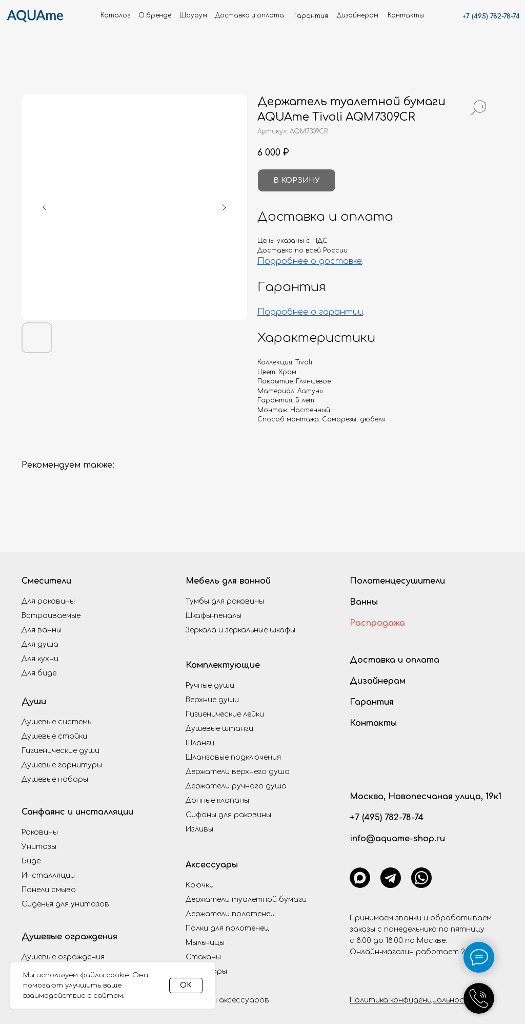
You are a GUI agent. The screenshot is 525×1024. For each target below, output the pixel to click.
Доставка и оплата (394, 660)
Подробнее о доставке (309, 261)
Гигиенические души (60, 751)
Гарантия (372, 702)
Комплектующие (223, 665)
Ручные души (210, 685)
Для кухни (40, 659)
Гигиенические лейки (225, 714)
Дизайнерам (378, 681)
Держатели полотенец (230, 914)
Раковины (40, 832)
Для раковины (48, 601)
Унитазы (39, 847)
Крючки (200, 885)
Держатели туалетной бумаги (246, 899)
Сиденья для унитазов (65, 904)
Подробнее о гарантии (310, 312)
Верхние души (212, 700)
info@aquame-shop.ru (397, 838)
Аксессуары (212, 865)
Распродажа (377, 623)
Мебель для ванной (228, 581)
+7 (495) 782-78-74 (491, 16)
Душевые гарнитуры (62, 765)
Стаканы (203, 957)
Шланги (200, 743)
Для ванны (42, 630)
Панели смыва (49, 890)
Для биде (39, 673)
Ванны (364, 602)
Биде (31, 861)
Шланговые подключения (233, 757)
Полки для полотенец (227, 928)
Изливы (199, 829)
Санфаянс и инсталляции (77, 812)
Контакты (373, 723)
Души (34, 701)
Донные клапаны (217, 800)
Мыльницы (205, 942)
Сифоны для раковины (228, 815)
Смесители (46, 581)
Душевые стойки (54, 736)
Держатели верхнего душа (238, 772)
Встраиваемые (51, 616)
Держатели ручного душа (236, 786)
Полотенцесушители (397, 581)
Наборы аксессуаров (227, 1000)
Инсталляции (48, 875)
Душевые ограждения (69, 936)
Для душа (40, 644)
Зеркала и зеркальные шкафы (240, 630)
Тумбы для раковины (225, 601)
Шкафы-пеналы (213, 616)
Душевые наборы (55, 779)
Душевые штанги (219, 728)
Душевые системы (57, 722)
